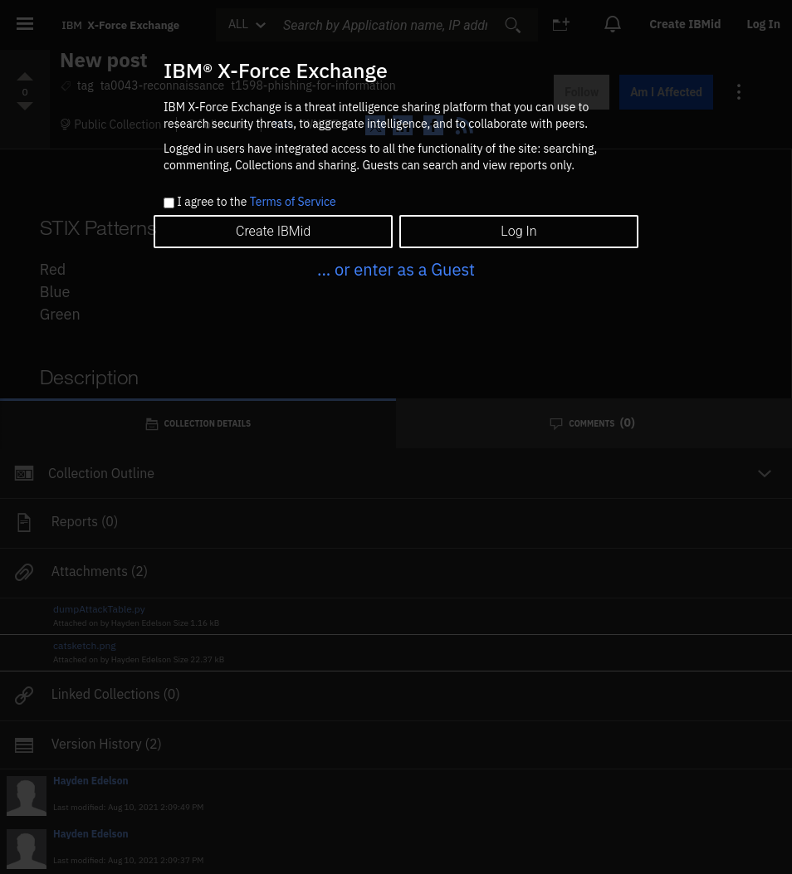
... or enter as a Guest (396, 269)
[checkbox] (169, 203)
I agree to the (256, 202)
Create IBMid (273, 231)
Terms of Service (293, 201)
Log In (518, 231)
